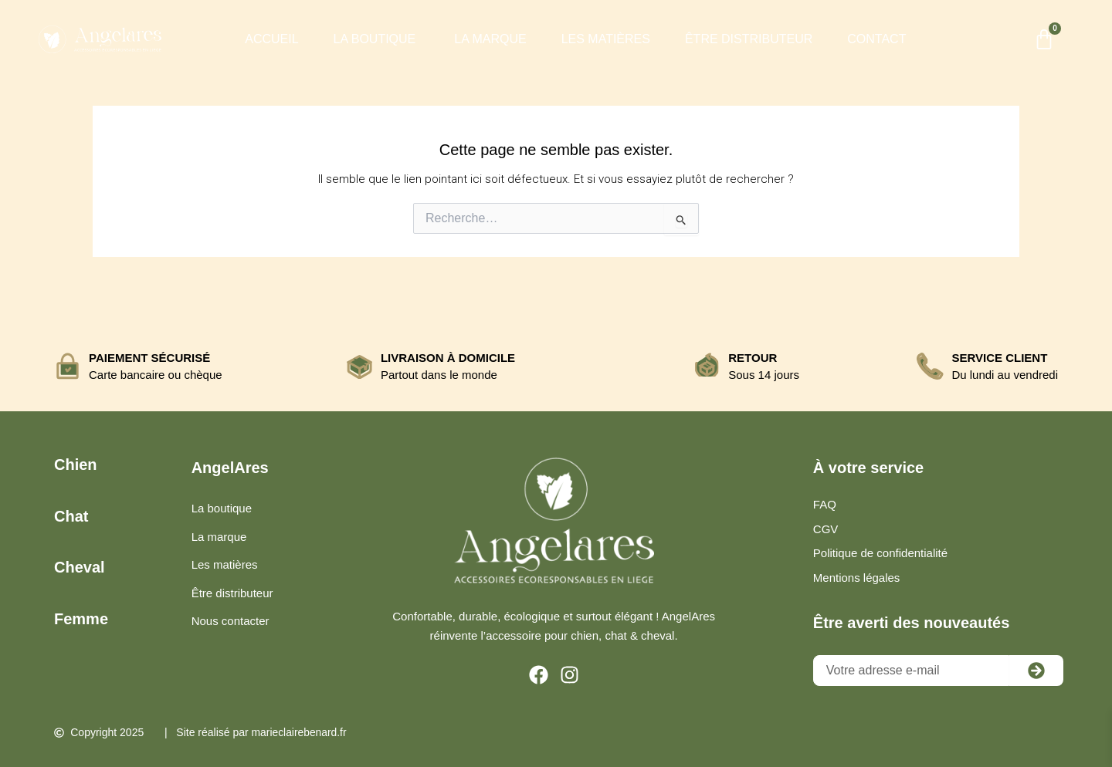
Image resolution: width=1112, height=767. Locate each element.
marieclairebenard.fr (300, 733)
